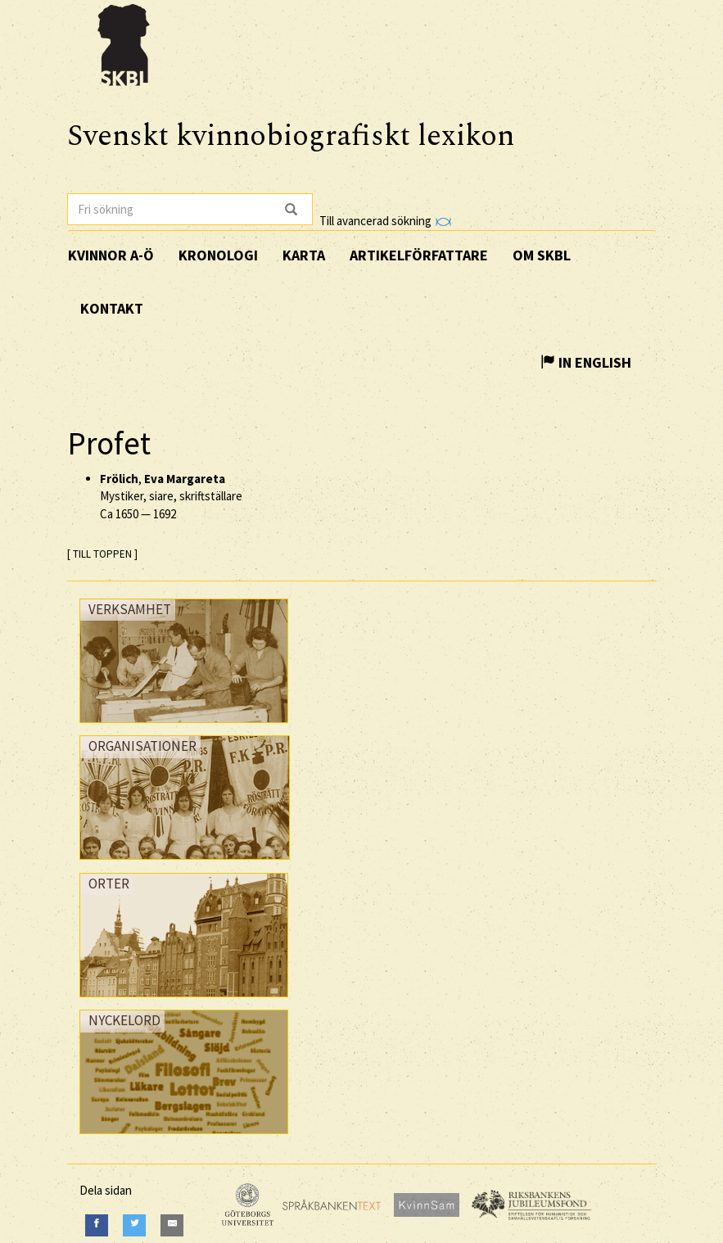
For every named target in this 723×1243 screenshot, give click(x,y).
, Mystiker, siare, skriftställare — (171, 496)
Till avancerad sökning (385, 220)
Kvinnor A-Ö (111, 255)
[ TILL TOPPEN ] (102, 554)
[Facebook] (96, 1225)
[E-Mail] (171, 1225)
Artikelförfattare (419, 255)
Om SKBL (542, 255)
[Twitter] (134, 1225)
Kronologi (218, 255)
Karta (303, 255)
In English (585, 362)
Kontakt (111, 308)
